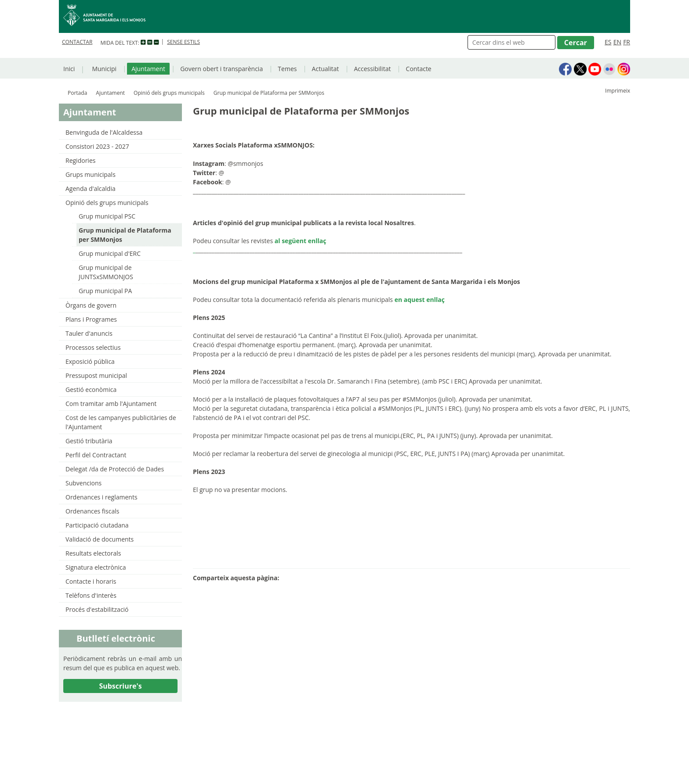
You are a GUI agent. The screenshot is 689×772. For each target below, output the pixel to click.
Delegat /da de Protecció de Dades (114, 469)
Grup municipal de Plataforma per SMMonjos (125, 235)
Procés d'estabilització (97, 609)
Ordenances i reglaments (101, 497)
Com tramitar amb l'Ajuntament (110, 403)
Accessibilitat (372, 69)
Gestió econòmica (90, 389)
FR (626, 42)
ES (608, 42)
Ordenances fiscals (92, 511)
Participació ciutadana (97, 525)
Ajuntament (148, 69)
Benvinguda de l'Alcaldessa (103, 132)
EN (617, 42)
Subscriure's (120, 686)
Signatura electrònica (95, 567)
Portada (77, 93)
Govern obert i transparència (221, 69)
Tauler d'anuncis (88, 333)
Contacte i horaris (90, 581)
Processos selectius (93, 347)
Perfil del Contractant (95, 455)
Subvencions (83, 483)
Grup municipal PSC (107, 216)
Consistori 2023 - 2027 (97, 146)
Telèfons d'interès (90, 595)
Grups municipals (90, 174)
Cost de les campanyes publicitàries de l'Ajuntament (120, 422)
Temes (287, 69)
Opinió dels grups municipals (169, 93)
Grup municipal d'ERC (110, 253)
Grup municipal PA (105, 291)
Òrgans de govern (90, 305)
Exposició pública (90, 361)
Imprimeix (617, 90)
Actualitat (325, 69)
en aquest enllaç (420, 299)
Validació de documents (99, 539)
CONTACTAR (77, 42)
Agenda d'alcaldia (90, 188)
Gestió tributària (88, 441)
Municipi (104, 69)
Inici (69, 69)
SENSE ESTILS (183, 42)
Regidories (80, 160)
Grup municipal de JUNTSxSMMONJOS (106, 272)
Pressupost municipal (96, 375)
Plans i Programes (91, 319)
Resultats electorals (93, 553)
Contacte (419, 69)
